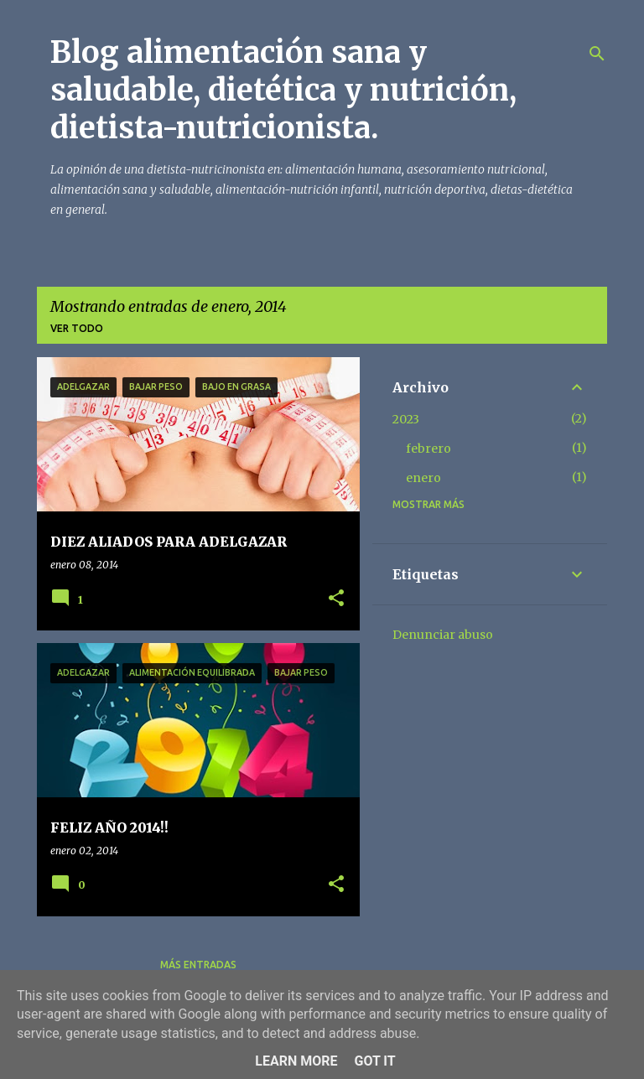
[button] (336, 599)
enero (423, 477)
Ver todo (76, 328)
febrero (428, 448)
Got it (374, 1061)
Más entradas (198, 964)
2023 (405, 419)
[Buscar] (597, 54)
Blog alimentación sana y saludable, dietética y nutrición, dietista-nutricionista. (283, 90)
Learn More (296, 1061)
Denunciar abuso (442, 634)
